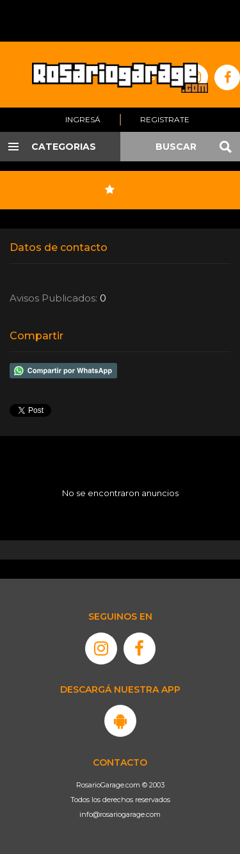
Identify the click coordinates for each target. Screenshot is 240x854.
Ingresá (82, 119)
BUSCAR (176, 146)
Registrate (164, 119)
